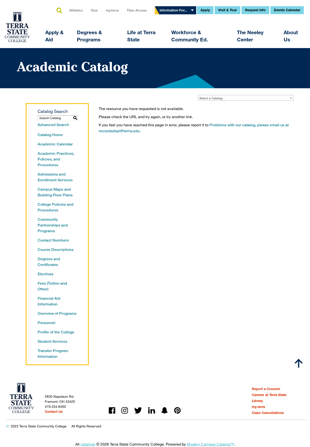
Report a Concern (266, 389)
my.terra (112, 10)
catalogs (87, 444)
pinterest (177, 410)
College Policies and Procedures (56, 207)
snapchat (164, 410)
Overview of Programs (57, 313)
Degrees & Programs (89, 36)
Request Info (255, 10)
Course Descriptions (56, 249)
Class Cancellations (268, 413)
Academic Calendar (55, 144)
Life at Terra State (141, 36)
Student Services (52, 341)
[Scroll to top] (299, 363)
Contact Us (54, 411)
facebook (112, 410)
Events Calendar (287, 10)
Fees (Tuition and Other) (52, 286)
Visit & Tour (227, 10)
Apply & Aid (54, 36)
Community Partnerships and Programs (53, 225)
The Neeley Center (250, 36)
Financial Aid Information (49, 301)
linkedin (151, 410)
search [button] (59, 10)
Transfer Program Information (53, 353)
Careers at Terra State (269, 395)
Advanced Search (53, 124)
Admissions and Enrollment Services (55, 177)
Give (94, 10)
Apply (205, 10)
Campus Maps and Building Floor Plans (55, 192)
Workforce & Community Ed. (189, 36)
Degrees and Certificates (49, 262)
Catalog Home (50, 134)
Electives (45, 274)
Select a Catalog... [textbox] (212, 98)
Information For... (173, 10)
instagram (124, 410)
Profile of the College (56, 332)
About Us (291, 36)
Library (257, 401)
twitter (138, 410)
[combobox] (246, 98)
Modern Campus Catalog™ (210, 444)
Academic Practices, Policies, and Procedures (56, 159)
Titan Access (137, 10)
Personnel (46, 322)
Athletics (76, 10)
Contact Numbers (53, 240)
